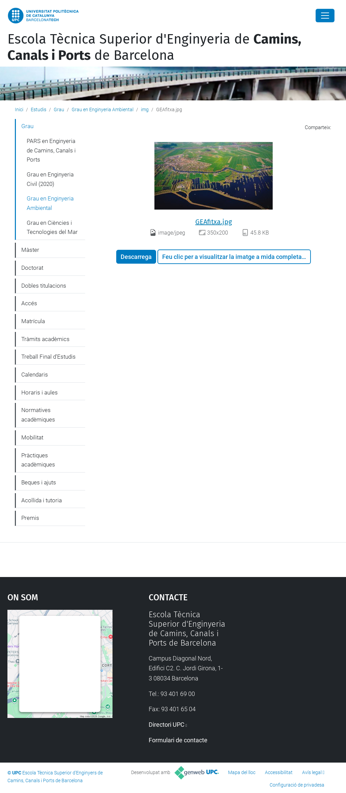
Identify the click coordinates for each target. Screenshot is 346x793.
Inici (19, 109)
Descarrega (136, 256)
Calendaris (34, 374)
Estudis (38, 109)
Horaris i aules (39, 392)
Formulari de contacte (178, 740)
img (145, 109)
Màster (30, 249)
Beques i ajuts (38, 482)
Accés (29, 303)
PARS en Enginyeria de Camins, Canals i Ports (51, 150)
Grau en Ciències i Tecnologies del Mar (52, 227)
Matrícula (33, 321)
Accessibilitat (279, 772)
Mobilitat (32, 437)
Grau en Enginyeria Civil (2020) (50, 179)
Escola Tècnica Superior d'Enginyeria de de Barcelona (154, 47)
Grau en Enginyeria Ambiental (102, 109)
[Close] (325, 15)
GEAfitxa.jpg (213, 222)
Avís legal (312, 772)
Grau (59, 109)
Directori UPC (166, 724)
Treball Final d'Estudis (48, 356)
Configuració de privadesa (297, 785)
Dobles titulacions (43, 285)
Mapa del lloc (241, 772)
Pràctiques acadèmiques (38, 460)
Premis (30, 517)
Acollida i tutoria (41, 500)
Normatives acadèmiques (38, 415)
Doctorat (32, 267)
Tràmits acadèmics (45, 339)
